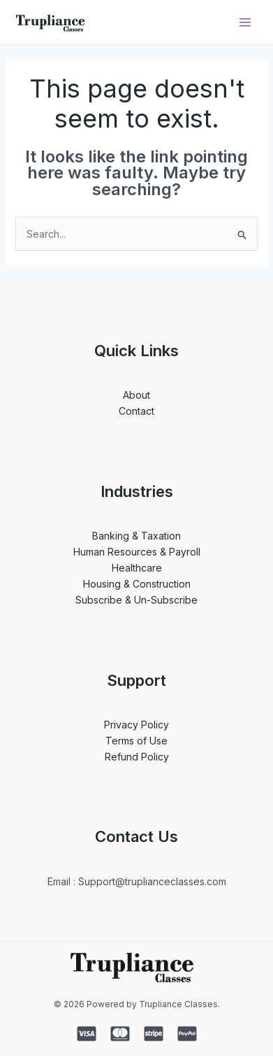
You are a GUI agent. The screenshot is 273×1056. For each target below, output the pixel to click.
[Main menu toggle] (245, 22)
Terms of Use (136, 741)
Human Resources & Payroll (136, 552)
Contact (136, 411)
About (136, 395)
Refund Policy (137, 757)
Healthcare (137, 568)
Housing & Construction (137, 584)
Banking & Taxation (136, 536)
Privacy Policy (136, 724)
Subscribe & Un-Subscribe (136, 600)
